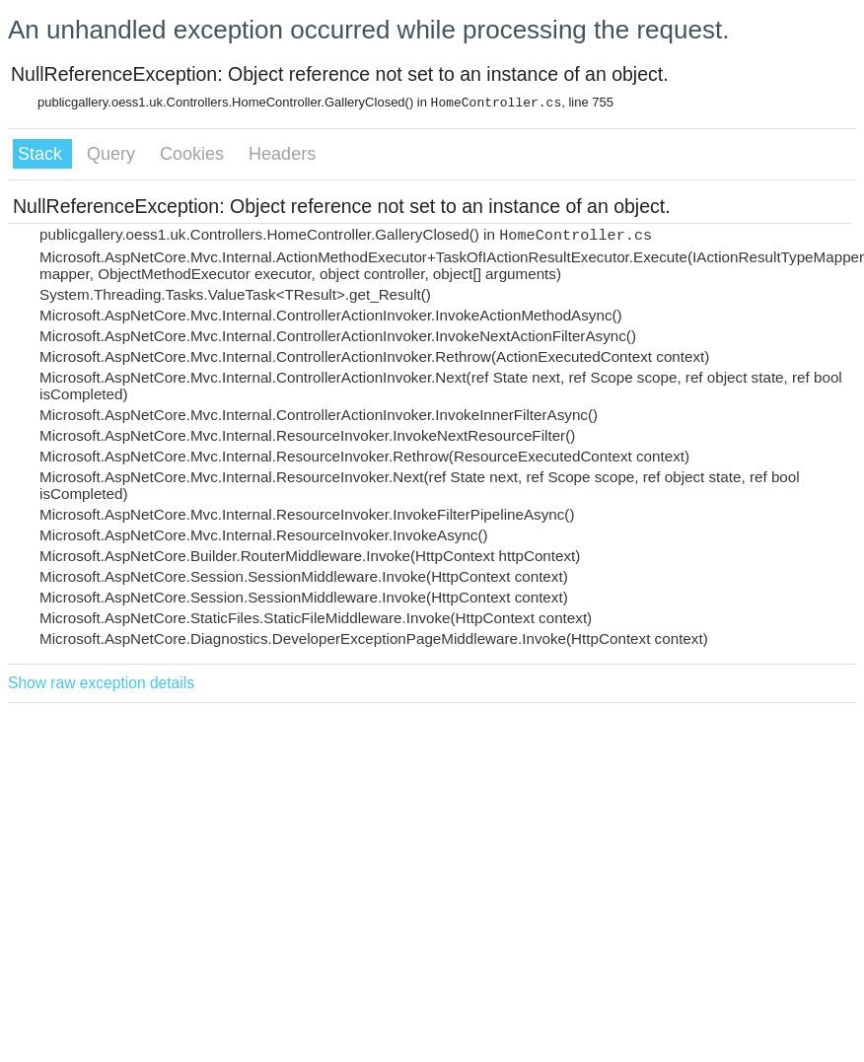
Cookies (194, 154)
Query (113, 154)
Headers (282, 154)
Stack (42, 154)
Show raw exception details (101, 682)
